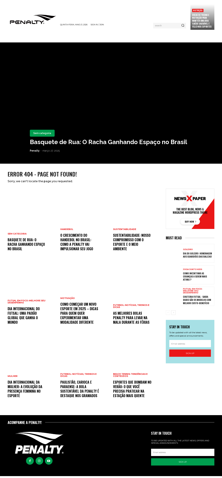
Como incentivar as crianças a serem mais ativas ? (195, 278)
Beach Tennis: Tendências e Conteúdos (130, 377)
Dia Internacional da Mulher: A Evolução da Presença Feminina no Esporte (25, 391)
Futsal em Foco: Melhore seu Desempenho (26, 304)
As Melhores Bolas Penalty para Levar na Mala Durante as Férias (131, 320)
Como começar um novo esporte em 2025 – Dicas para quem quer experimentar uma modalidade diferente (79, 315)
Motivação (67, 300)
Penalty (35, 150)
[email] (190, 345)
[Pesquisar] (183, 25)
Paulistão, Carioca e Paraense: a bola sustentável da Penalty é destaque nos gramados (79, 391)
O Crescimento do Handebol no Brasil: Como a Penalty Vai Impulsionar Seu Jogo (76, 244)
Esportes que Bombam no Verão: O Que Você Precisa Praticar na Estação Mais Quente (132, 391)
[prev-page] (168, 314)
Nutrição (197, 10)
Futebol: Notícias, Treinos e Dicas (78, 377)
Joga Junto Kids (192, 271)
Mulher (13, 378)
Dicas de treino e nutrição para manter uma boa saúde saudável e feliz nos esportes (201, 20)
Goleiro (188, 251)
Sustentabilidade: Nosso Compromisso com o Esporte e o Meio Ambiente (132, 244)
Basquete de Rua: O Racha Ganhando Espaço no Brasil (108, 141)
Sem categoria (42, 133)
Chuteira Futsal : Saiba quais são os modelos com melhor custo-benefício (197, 302)
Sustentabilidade (124, 231)
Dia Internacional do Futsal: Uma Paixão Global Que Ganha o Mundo (24, 317)
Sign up (190, 355)
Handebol (66, 231)
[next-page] (173, 314)
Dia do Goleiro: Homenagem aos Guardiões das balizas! (197, 256)
